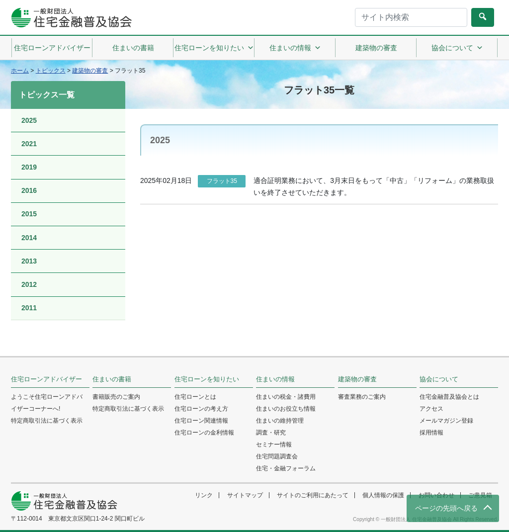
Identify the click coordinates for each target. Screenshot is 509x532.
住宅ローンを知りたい (214, 48)
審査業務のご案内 (362, 396)
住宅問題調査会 (277, 456)
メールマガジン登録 (446, 420)
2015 (29, 214)
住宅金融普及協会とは (449, 396)
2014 (29, 238)
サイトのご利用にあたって (312, 495)
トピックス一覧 (47, 94)
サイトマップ (245, 495)
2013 (29, 261)
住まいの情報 (295, 48)
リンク (204, 495)
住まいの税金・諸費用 (286, 396)
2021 (29, 144)
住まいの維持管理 (280, 420)
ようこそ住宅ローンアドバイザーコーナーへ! (47, 402)
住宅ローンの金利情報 (204, 432)
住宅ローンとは (195, 396)
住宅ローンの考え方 (201, 408)
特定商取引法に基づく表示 (47, 420)
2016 (29, 190)
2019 (29, 167)
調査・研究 (271, 432)
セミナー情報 (274, 444)
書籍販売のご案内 (116, 396)
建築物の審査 (376, 48)
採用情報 (431, 432)
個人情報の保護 (383, 495)
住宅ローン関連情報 (201, 420)
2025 (29, 120)
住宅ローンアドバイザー (52, 48)
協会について (457, 48)
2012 (29, 284)
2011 (29, 308)
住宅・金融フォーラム (286, 468)
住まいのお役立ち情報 (286, 408)
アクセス (431, 408)
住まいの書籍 (133, 48)
